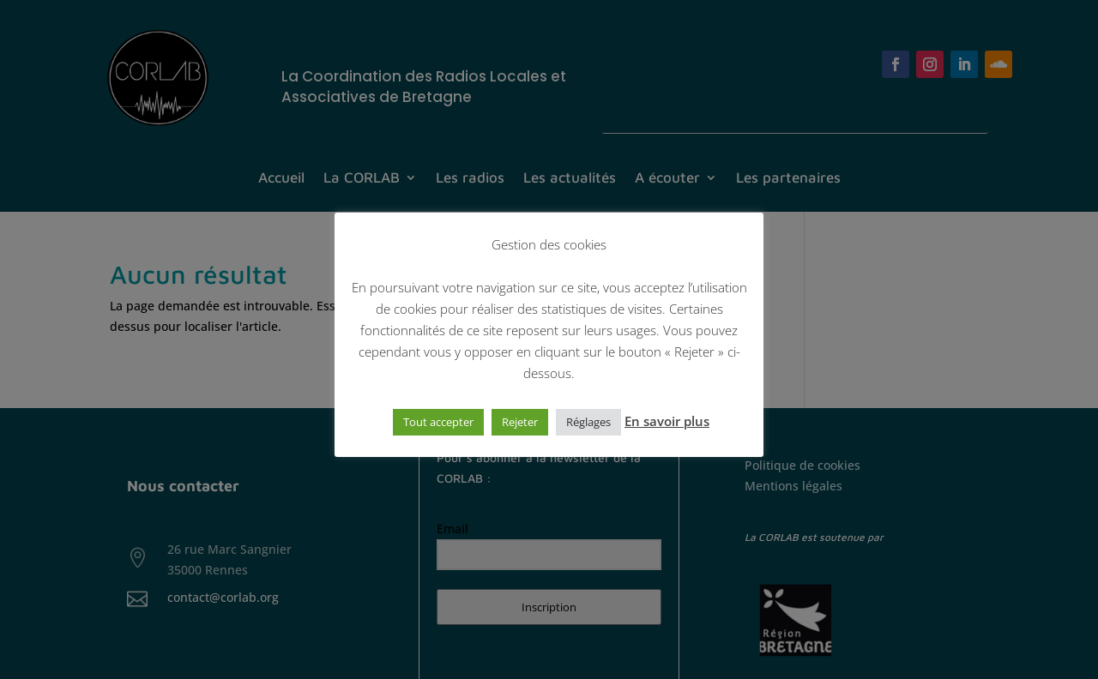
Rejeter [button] (520, 422)
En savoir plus (666, 421)
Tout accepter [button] (438, 422)
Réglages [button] (588, 422)
